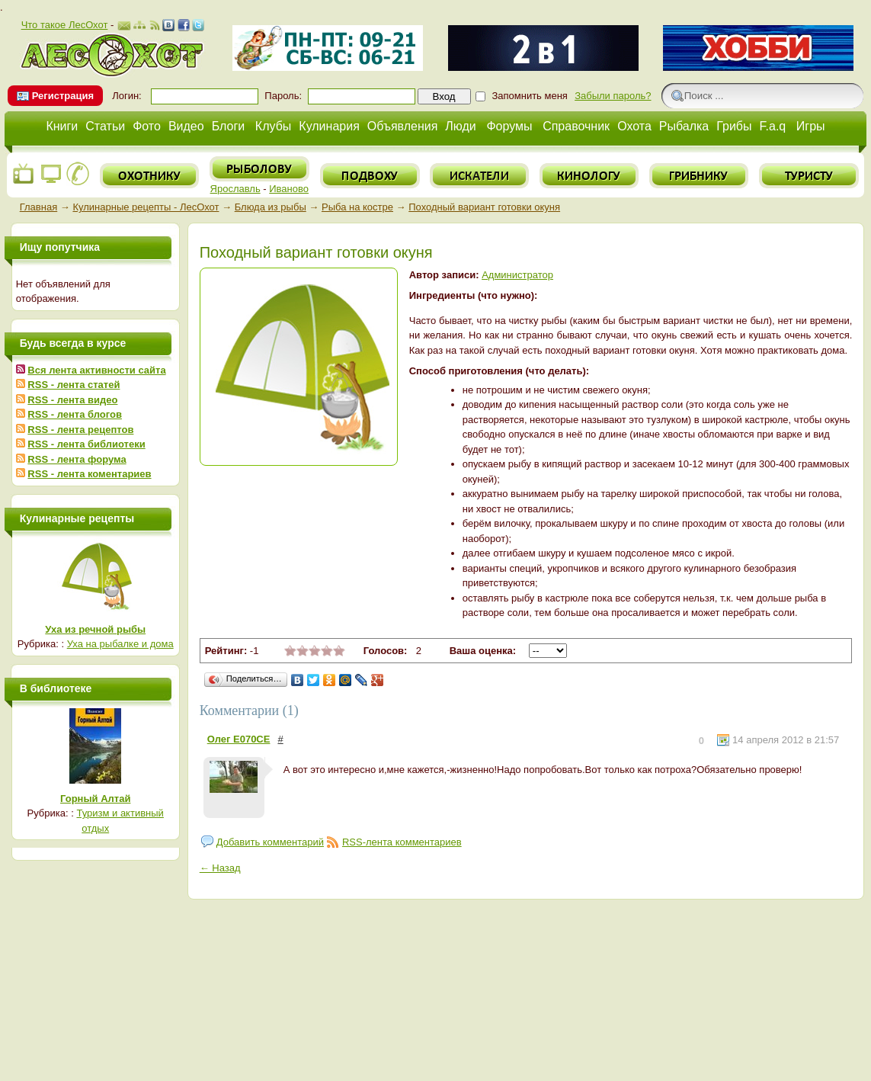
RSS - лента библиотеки (86, 444)
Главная (38, 207)
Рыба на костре (357, 207)
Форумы (509, 126)
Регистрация (63, 95)
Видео (186, 126)
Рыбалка (684, 126)
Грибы (733, 126)
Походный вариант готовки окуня (484, 207)
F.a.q (773, 126)
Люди (460, 126)
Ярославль (235, 188)
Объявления (402, 126)
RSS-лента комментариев (402, 842)
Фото (147, 126)
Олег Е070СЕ (239, 739)
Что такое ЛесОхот (64, 24)
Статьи (105, 126)
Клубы (273, 126)
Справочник (576, 126)
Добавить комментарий (270, 842)
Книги (62, 126)
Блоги (228, 126)
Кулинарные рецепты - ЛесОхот (145, 207)
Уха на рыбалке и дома (120, 644)
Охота (634, 126)
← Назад (220, 868)
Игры (810, 126)
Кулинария (329, 126)
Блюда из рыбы (270, 207)
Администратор (517, 275)
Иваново (289, 188)
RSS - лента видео (72, 400)
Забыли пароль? (613, 95)
